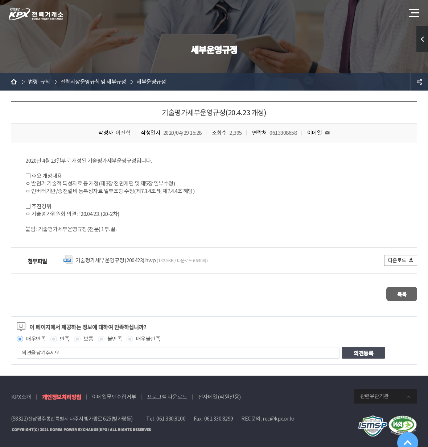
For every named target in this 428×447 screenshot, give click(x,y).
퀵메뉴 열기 (422, 39)
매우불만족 (148, 336)
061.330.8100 (170, 416)
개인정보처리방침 (61, 394)
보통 (88, 336)
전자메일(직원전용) (219, 394)
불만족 (114, 336)
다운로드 (401, 260)
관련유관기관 (374, 393)
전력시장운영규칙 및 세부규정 (93, 81)
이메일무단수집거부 (114, 394)
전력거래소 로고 (36, 13)
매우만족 (36, 336)
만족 (65, 336)
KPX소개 (21, 394)
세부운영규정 (151, 81)
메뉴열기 (413, 10)
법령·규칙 (39, 81)
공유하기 (419, 82)
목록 (395, 292)
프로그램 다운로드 (167, 394)
